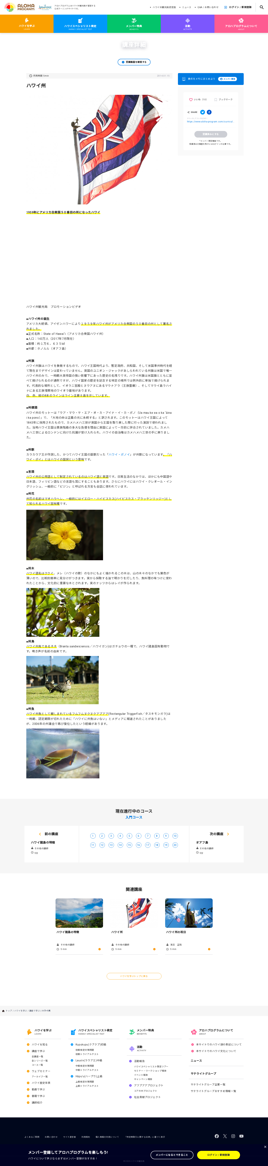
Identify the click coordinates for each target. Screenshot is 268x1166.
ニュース (186, 7)
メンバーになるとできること (172, 1155)
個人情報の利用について (107, 1137)
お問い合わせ (51, 1137)
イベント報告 (141, 1075)
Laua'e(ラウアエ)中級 (89, 1060)
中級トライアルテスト (87, 1070)
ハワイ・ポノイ (119, 454)
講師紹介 (37, 1102)
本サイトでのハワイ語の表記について (219, 1044)
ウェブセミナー (41, 1071)
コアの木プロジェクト (145, 1091)
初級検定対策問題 (85, 1050)
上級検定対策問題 (85, 1082)
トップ (10, 38)
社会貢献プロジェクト (147, 1097)
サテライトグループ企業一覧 (208, 1084)
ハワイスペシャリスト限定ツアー (151, 1066)
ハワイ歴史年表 (41, 1082)
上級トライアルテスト (87, 1086)
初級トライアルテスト (87, 1054)
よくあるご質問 (31, 1137)
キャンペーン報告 (143, 1079)
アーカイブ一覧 (40, 1076)
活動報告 (139, 1061)
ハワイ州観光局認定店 (164, 7)
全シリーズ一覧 (40, 1061)
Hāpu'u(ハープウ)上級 (89, 1076)
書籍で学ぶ (38, 1096)
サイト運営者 (69, 1137)
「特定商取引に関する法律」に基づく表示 (144, 1137)
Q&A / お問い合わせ (207, 7)
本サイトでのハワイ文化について (216, 1051)
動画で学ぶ (38, 1089)
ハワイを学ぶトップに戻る (134, 976)
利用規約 (85, 1137)
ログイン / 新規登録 (240, 7)
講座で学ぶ (36, 38)
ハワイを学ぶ (22, 38)
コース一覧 (37, 1065)
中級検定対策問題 (85, 1066)
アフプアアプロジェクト (149, 1085)
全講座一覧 (37, 1056)
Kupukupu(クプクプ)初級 (91, 1044)
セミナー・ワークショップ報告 (150, 1071)
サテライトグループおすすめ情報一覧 (213, 1091)
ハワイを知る (40, 1044)
